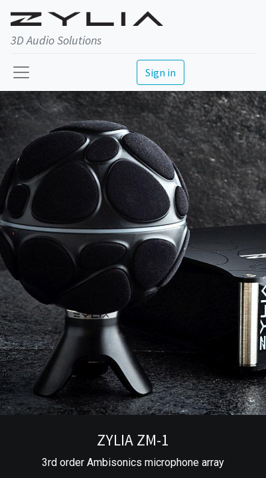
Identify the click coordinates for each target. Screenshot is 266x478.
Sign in (160, 72)
